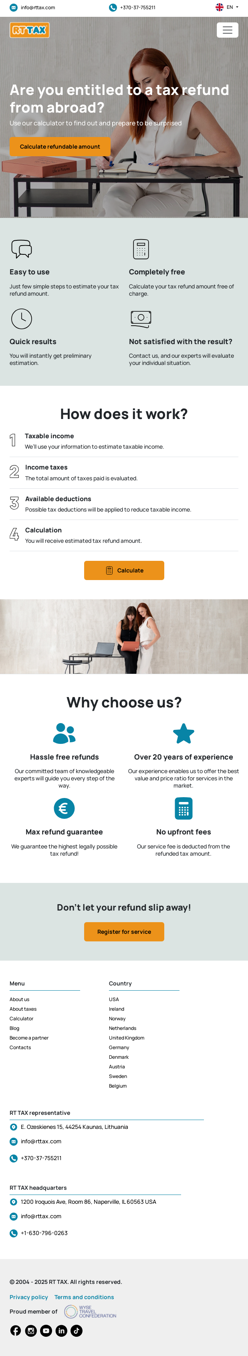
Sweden (118, 1076)
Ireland (116, 1008)
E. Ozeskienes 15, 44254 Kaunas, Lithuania (74, 1126)
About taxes (23, 1008)
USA (114, 999)
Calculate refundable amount (60, 146)
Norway (117, 1018)
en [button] (227, 7)
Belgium (118, 1085)
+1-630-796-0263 (44, 1233)
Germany (119, 1047)
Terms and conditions (84, 1297)
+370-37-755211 (132, 8)
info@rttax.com (32, 8)
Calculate (124, 570)
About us (19, 999)
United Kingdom (126, 1037)
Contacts (20, 1047)
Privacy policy (29, 1297)
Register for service (124, 931)
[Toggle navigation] (227, 30)
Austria (117, 1066)
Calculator (21, 1018)
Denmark (119, 1057)
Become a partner (29, 1037)
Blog (14, 1028)
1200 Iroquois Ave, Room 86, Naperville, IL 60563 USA (88, 1201)
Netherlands (122, 1028)
